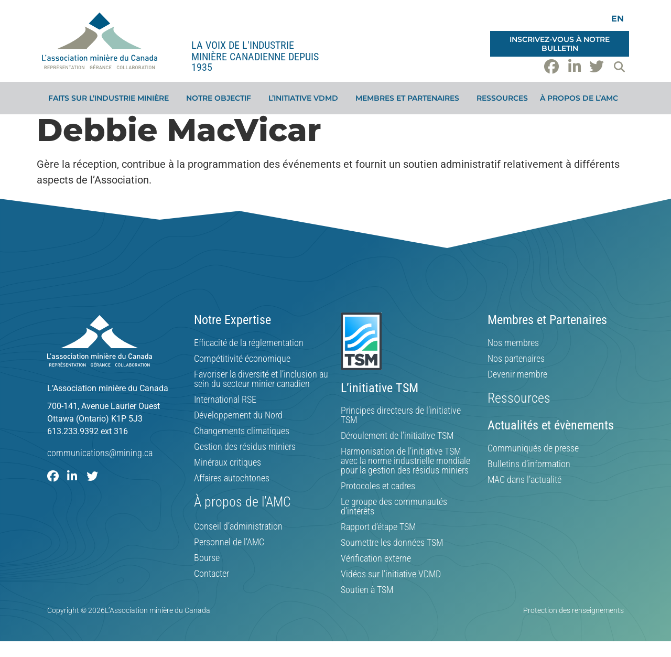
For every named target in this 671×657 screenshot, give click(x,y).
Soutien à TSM (367, 590)
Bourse (207, 558)
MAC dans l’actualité (524, 479)
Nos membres (513, 343)
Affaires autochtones (231, 478)
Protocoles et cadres (378, 486)
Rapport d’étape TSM (378, 527)
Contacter (211, 573)
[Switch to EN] (617, 18)
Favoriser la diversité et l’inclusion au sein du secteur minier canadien (261, 379)
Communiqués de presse (533, 448)
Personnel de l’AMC (229, 542)
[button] (619, 67)
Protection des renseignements (573, 610)
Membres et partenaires (409, 98)
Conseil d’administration (238, 526)
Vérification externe (376, 558)
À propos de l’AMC (581, 98)
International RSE (225, 399)
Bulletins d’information (529, 464)
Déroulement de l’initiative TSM (397, 435)
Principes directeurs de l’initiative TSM (401, 415)
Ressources (502, 98)
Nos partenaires (516, 358)
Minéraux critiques (227, 462)
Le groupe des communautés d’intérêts (394, 506)
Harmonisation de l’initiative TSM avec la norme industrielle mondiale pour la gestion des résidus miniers (405, 461)
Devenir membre (517, 374)
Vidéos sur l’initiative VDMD (391, 574)
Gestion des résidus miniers (245, 446)
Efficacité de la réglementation (249, 343)
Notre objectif (221, 98)
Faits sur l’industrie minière (111, 98)
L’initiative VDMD (305, 98)
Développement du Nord (238, 415)
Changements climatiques (241, 431)
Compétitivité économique (242, 358)
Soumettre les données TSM (392, 542)
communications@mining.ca (100, 452)
